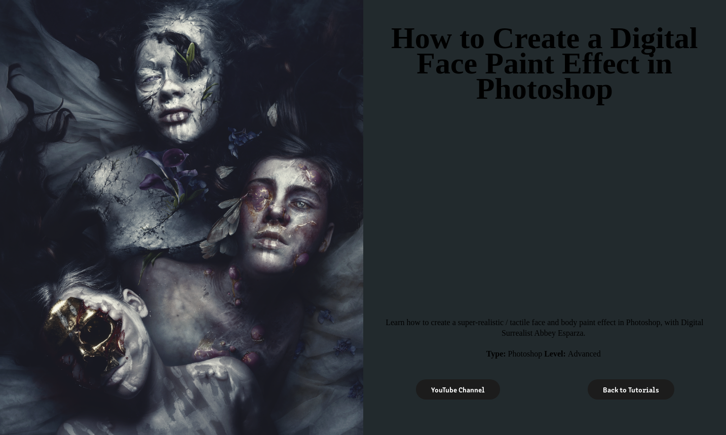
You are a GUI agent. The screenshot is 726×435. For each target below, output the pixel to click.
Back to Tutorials (631, 389)
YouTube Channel (458, 389)
